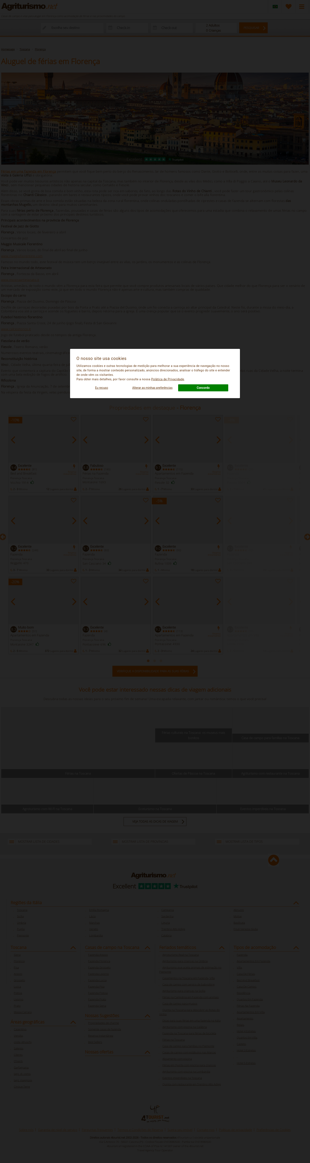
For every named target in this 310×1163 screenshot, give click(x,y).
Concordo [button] (203, 387)
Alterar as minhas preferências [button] (152, 387)
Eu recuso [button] (101, 387)
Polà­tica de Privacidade (167, 379)
